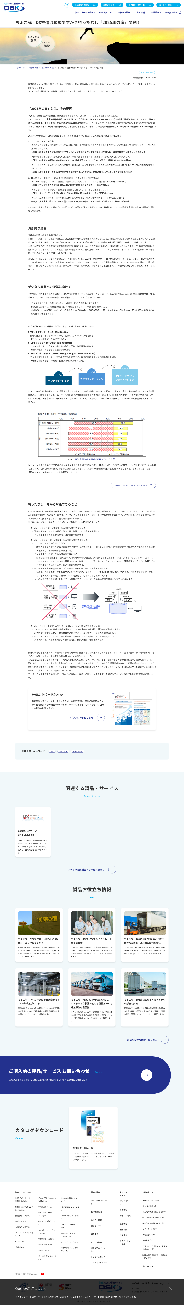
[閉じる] (170, 1288)
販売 (52, 751)
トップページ (20, 68)
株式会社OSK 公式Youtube (26, 1274)
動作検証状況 (105, 12)
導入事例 (141, 12)
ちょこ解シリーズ (48, 68)
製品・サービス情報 (84, 12)
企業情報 (155, 12)
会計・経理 (63, 751)
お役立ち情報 (124, 12)
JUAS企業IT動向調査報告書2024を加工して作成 (93, 459)
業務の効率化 (77, 751)
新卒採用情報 (171, 12)
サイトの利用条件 (102, 1296)
